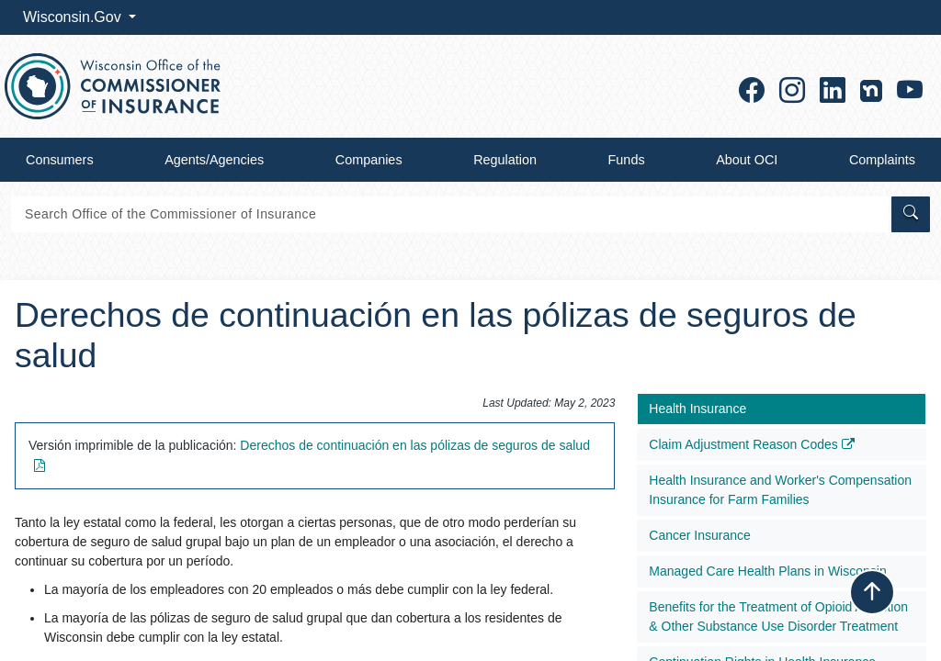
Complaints (882, 159)
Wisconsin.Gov (74, 17)
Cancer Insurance (700, 535)
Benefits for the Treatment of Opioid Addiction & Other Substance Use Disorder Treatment (778, 616)
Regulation (505, 159)
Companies (368, 159)
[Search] (450, 214)
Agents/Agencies (214, 159)
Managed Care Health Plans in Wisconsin (767, 571)
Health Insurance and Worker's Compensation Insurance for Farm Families (780, 490)
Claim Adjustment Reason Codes (751, 444)
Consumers (60, 159)
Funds (626, 159)
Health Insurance (697, 408)
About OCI (746, 159)
